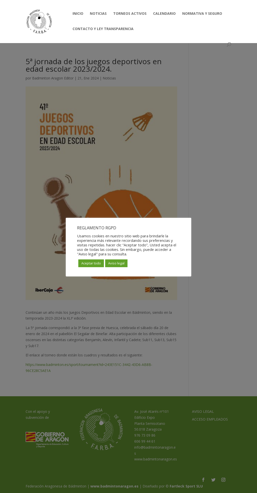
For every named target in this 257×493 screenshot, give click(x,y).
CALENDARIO (164, 14)
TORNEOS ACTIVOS (130, 14)
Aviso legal (116, 263)
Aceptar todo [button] (91, 263)
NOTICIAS (98, 14)
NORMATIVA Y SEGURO (202, 14)
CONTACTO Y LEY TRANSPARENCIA (103, 29)
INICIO (78, 14)
